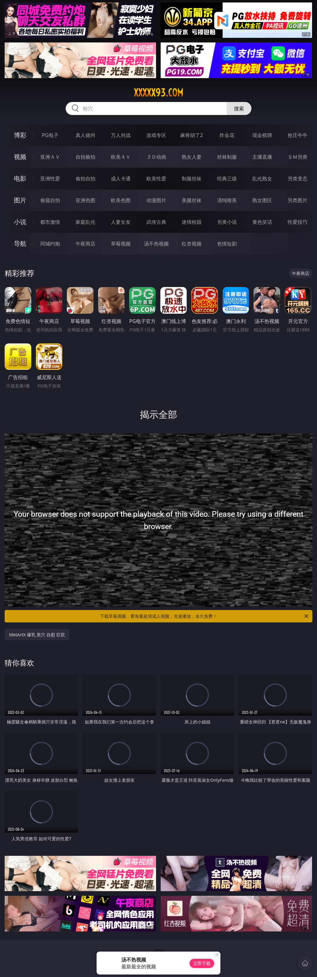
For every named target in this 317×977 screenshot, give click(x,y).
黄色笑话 (262, 222)
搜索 (239, 108)
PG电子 (50, 135)
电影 (20, 178)
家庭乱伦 (85, 222)
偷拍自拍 (85, 178)
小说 (20, 222)
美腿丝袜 (192, 200)
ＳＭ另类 (297, 156)
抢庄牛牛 (297, 135)
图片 (20, 200)
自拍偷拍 (85, 156)
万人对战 (121, 135)
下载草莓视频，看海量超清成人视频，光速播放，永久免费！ (204, 616)
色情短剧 (227, 243)
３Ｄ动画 (156, 156)
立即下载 (202, 963)
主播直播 (262, 156)
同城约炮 (50, 243)
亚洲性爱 (50, 178)
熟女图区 (262, 200)
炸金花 (226, 135)
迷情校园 (192, 222)
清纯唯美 (227, 200)
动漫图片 (156, 200)
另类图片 (297, 200)
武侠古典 (156, 222)
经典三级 (227, 178)
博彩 (20, 135)
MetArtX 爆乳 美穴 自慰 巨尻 (37, 635)
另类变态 (297, 178)
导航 (20, 243)
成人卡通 (121, 178)
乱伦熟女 (262, 178)
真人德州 (85, 135)
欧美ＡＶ (121, 156)
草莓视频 (121, 243)
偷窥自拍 (50, 200)
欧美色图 (121, 200)
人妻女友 (121, 222)
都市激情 (50, 222)
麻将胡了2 (191, 135)
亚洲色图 (85, 200)
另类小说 (227, 222)
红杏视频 (192, 243)
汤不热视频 (156, 243)
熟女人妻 (192, 156)
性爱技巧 (297, 222)
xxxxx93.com (158, 92)
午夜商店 (85, 243)
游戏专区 (156, 135)
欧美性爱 (156, 178)
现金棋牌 (262, 135)
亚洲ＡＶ (50, 156)
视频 (20, 157)
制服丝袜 (192, 178)
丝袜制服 (227, 156)
